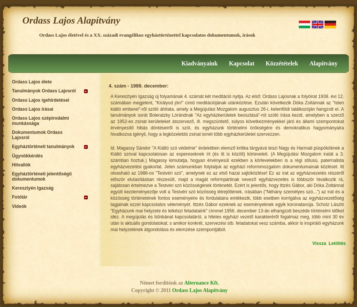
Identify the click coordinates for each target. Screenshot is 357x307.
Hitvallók (21, 165)
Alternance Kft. (201, 283)
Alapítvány (323, 63)
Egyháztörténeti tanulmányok (43, 146)
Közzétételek (282, 63)
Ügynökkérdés (27, 156)
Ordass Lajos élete (32, 82)
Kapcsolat (241, 63)
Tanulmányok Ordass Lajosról (44, 90)
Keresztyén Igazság (32, 188)
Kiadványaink (199, 63)
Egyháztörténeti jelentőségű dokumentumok (42, 176)
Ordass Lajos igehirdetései (40, 100)
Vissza (319, 243)
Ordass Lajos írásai (32, 109)
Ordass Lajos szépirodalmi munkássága (40, 121)
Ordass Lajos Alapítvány (71, 20)
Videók (19, 206)
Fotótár (19, 197)
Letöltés (337, 243)
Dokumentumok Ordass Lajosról (37, 135)
